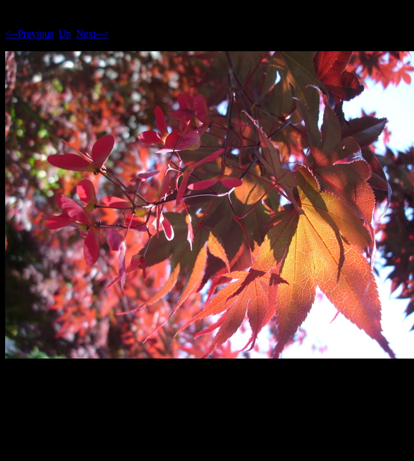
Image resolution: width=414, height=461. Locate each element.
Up (65, 33)
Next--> (92, 33)
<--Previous (29, 33)
